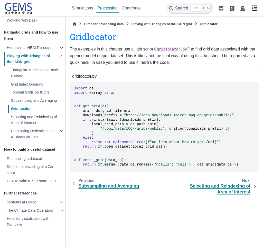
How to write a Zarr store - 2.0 (31, 181)
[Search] (190, 8)
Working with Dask (22, 20)
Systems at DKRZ (21, 202)
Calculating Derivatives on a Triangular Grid (32, 134)
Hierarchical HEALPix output (30, 48)
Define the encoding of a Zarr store (30, 169)
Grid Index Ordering (27, 84)
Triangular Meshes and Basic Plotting (35, 73)
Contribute (131, 8)
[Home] (74, 24)
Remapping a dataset (24, 159)
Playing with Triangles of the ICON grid (28, 59)
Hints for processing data (104, 24)
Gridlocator (21, 109)
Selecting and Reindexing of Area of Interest (34, 120)
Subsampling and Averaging (34, 100)
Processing (107, 8)
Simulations (82, 8)
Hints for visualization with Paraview (28, 222)
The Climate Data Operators (30, 210)
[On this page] (254, 8)
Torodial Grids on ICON (30, 92)
